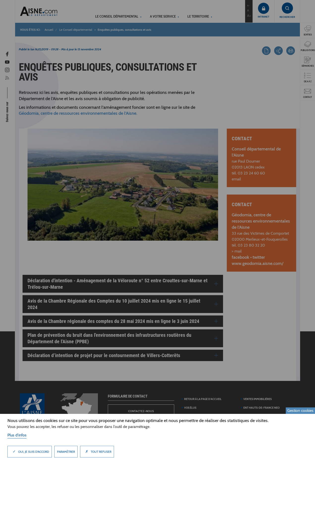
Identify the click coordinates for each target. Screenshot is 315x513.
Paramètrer (66, 452)
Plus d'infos (17, 435)
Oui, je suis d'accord (29, 451)
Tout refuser (97, 451)
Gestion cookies (300, 410)
